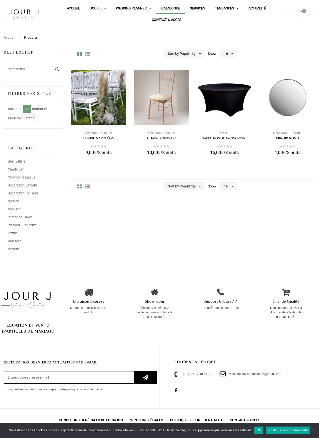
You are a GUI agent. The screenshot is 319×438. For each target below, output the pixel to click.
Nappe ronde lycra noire (224, 138)
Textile (12, 233)
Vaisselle (14, 241)
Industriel (39, 109)
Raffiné (28, 118)
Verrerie (14, 249)
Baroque (14, 109)
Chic (26, 109)
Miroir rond (287, 138)
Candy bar (16, 169)
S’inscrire (145, 377)
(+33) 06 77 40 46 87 (192, 374)
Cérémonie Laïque (21, 177)
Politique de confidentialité (288, 430)
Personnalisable (20, 217)
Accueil (9, 37)
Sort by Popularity (182, 54)
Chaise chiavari (161, 138)
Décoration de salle (22, 185)
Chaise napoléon (98, 138)
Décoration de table (23, 193)
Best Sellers (16, 161)
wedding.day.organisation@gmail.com (250, 374)
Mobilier (14, 209)
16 (226, 54)
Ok (259, 430)
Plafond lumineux (22, 225)
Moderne (15, 118)
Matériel (14, 201)
